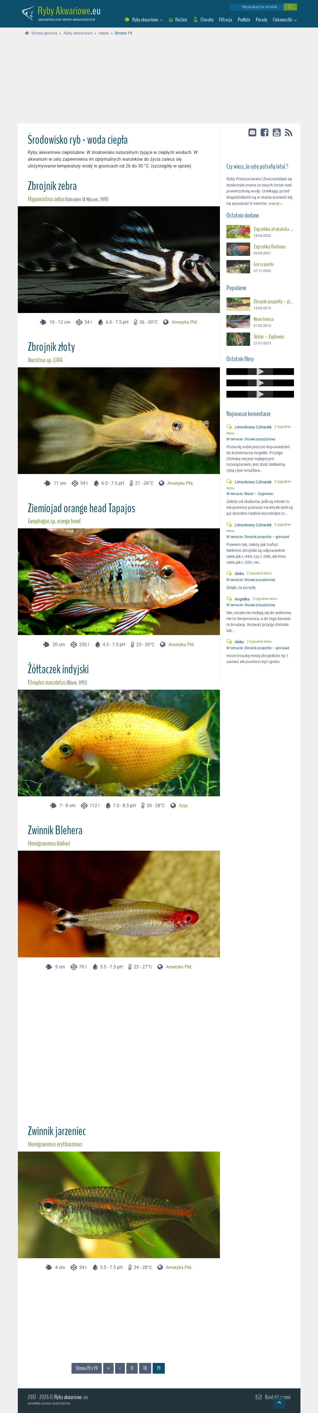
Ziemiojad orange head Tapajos (81, 508)
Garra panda (264, 264)
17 (132, 1368)
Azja (183, 805)
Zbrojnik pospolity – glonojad (274, 302)
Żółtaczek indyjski (58, 669)
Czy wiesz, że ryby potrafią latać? (257, 166)
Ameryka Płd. (185, 322)
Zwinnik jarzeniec (57, 1131)
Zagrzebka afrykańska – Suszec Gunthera (274, 229)
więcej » (275, 203)
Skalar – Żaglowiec (269, 337)
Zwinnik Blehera (55, 830)
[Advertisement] (159, 81)
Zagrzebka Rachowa (269, 247)
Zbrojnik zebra (52, 186)
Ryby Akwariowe (64, 10)
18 (145, 1368)
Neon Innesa (264, 319)
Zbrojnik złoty (51, 347)
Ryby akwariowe (68, 1397)
